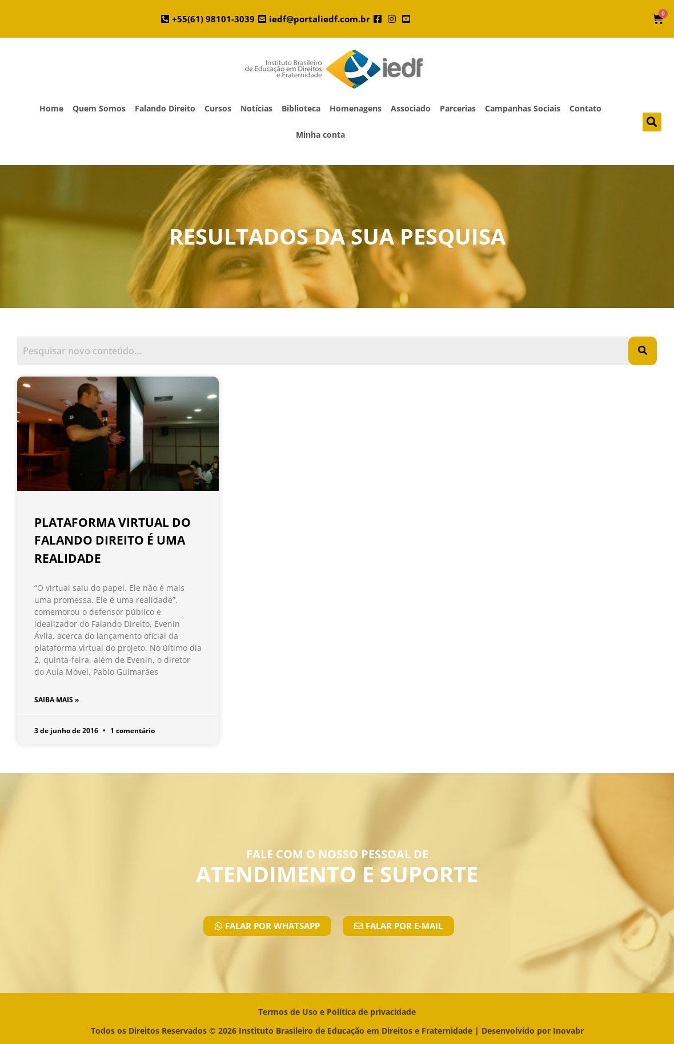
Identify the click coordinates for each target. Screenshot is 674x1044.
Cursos (217, 108)
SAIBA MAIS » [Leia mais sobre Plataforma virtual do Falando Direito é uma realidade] (56, 700)
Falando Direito (165, 108)
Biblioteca (301, 108)
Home (51, 108)
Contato (585, 108)
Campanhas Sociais (522, 108)
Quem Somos (99, 108)
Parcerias (458, 108)
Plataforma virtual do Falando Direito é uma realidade (112, 540)
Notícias (256, 108)
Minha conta (320, 134)
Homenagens (356, 108)
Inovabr (568, 1030)
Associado (411, 108)
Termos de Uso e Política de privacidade (337, 1011)
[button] (652, 122)
